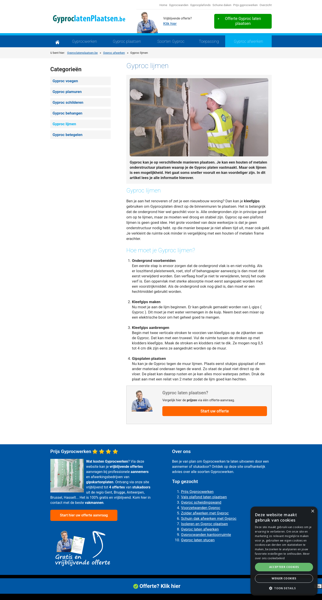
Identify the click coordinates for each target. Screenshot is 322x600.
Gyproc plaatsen (127, 41)
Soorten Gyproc (170, 41)
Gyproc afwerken (248, 41)
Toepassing (209, 41)
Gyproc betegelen (68, 134)
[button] (284, 588)
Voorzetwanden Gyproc (200, 507)
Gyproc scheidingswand (201, 502)
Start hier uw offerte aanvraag (84, 515)
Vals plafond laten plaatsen (204, 497)
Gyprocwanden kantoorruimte (206, 534)
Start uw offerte (214, 411)
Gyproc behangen (67, 113)
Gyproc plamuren (67, 91)
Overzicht (266, 5)
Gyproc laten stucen (198, 540)
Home (163, 5)
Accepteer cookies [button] (284, 567)
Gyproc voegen (65, 81)
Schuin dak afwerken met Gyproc (209, 518)
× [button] (312, 511)
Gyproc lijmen (64, 124)
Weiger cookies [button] (284, 578)
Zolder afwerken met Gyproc (205, 513)
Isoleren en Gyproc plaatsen (204, 524)
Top (318, 588)
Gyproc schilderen (68, 102)
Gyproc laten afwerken (200, 529)
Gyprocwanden (178, 5)
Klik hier (170, 23)
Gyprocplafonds (200, 5)
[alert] (284, 551)
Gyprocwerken (84, 41)
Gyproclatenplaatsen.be (82, 52)
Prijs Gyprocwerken (197, 491)
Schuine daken (221, 5)
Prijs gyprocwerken (245, 5)
